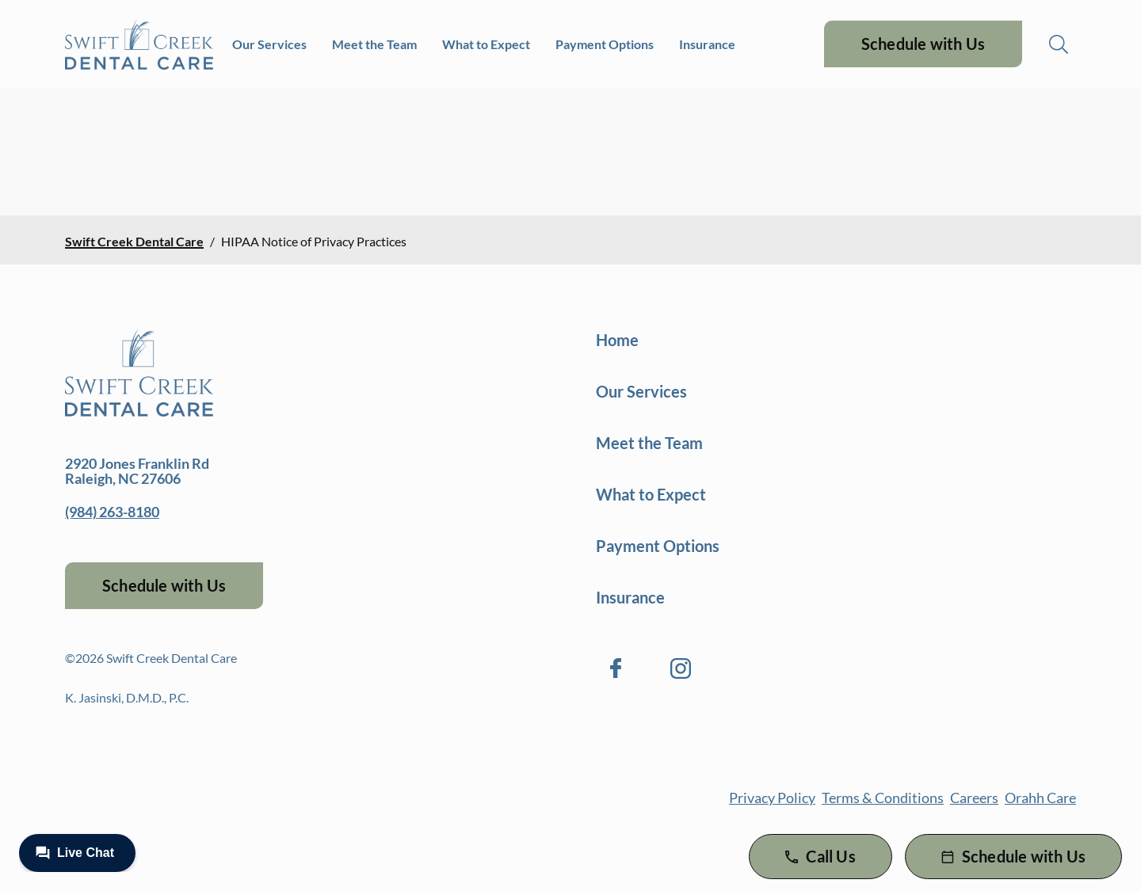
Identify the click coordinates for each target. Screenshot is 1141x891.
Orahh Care (1040, 797)
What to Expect (486, 43)
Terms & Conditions (883, 797)
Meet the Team (374, 43)
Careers (974, 797)
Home (617, 339)
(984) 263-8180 (112, 511)
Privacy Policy (772, 797)
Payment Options (604, 43)
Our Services (269, 43)
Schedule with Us (923, 43)
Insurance (707, 43)
